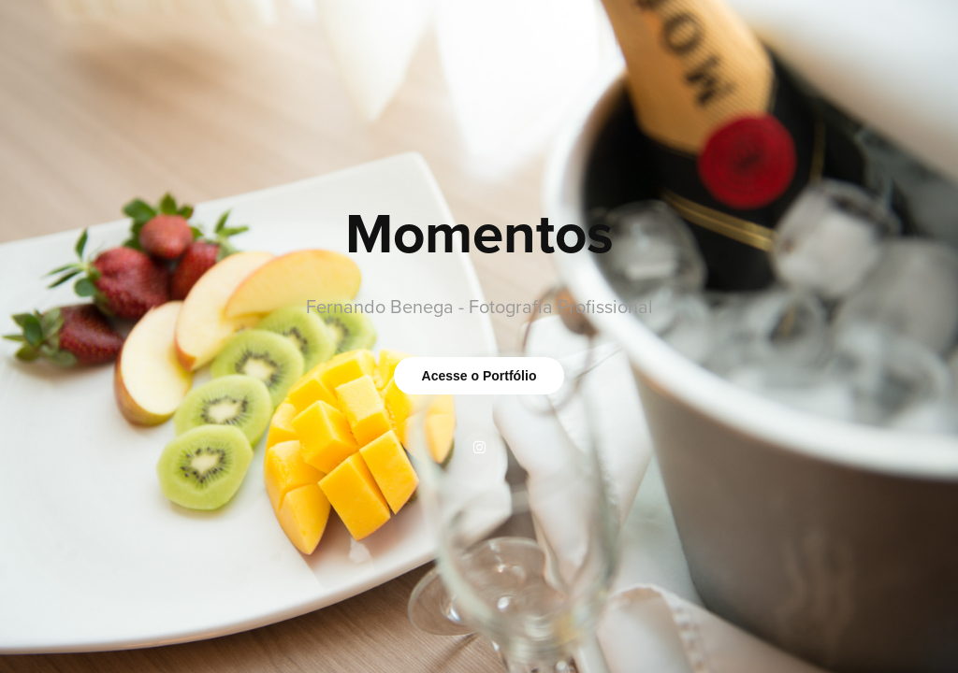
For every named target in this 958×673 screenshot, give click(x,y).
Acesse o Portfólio (479, 375)
